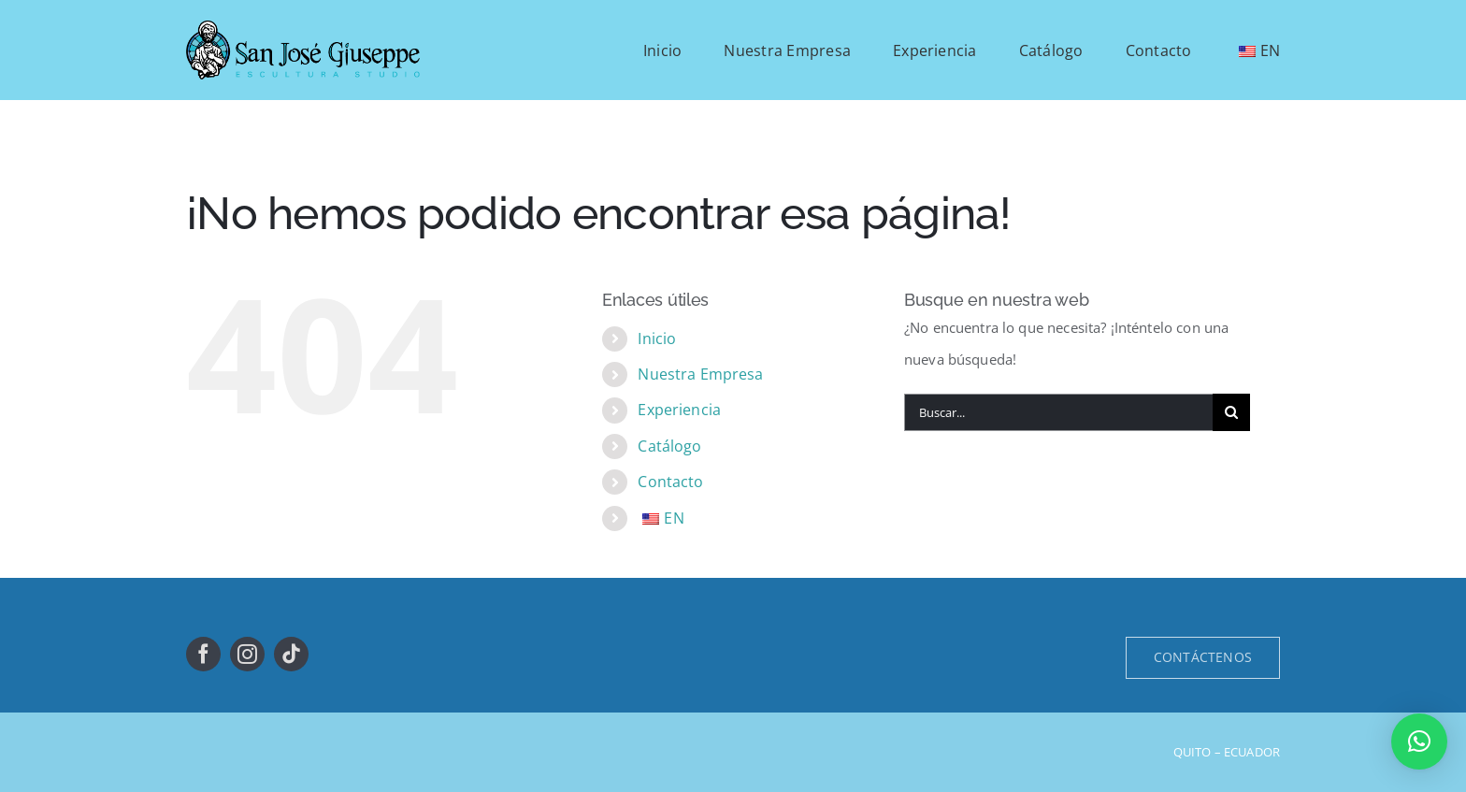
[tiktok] (291, 654)
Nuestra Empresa (700, 374)
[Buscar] (1231, 412)
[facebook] (203, 654)
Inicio (657, 338)
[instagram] (247, 654)
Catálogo (669, 446)
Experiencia (679, 409)
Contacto (670, 481)
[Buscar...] (1058, 412)
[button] (1419, 741)
